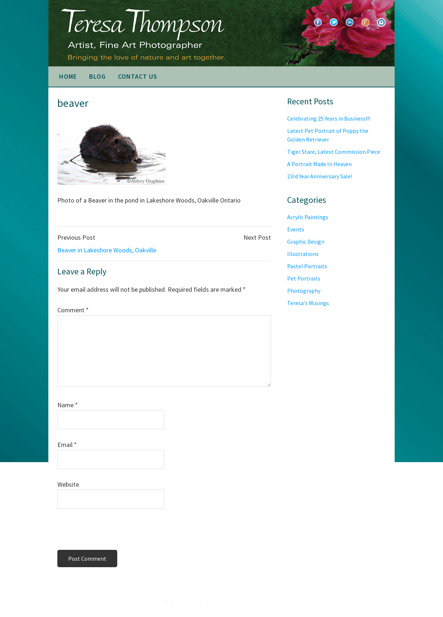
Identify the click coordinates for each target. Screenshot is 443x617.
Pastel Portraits (307, 266)
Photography (303, 290)
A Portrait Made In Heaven (319, 164)
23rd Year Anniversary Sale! (319, 176)
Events (295, 229)
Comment (73, 310)
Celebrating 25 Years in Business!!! (328, 118)
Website (68, 484)
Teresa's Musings (308, 303)
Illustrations (303, 253)
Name (67, 405)
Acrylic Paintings (307, 217)
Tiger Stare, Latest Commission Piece (333, 151)
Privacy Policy (263, 601)
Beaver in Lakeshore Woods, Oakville (106, 250)
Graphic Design (305, 241)
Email (67, 444)
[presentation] (106, 531)
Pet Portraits (303, 278)
